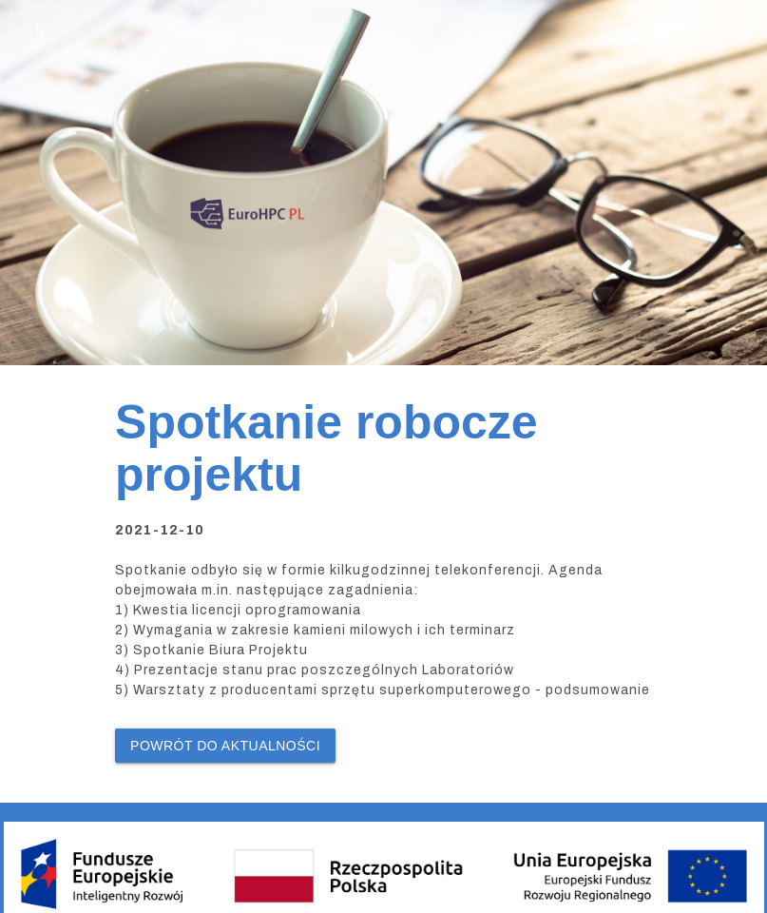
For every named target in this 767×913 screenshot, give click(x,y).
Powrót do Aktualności (225, 745)
